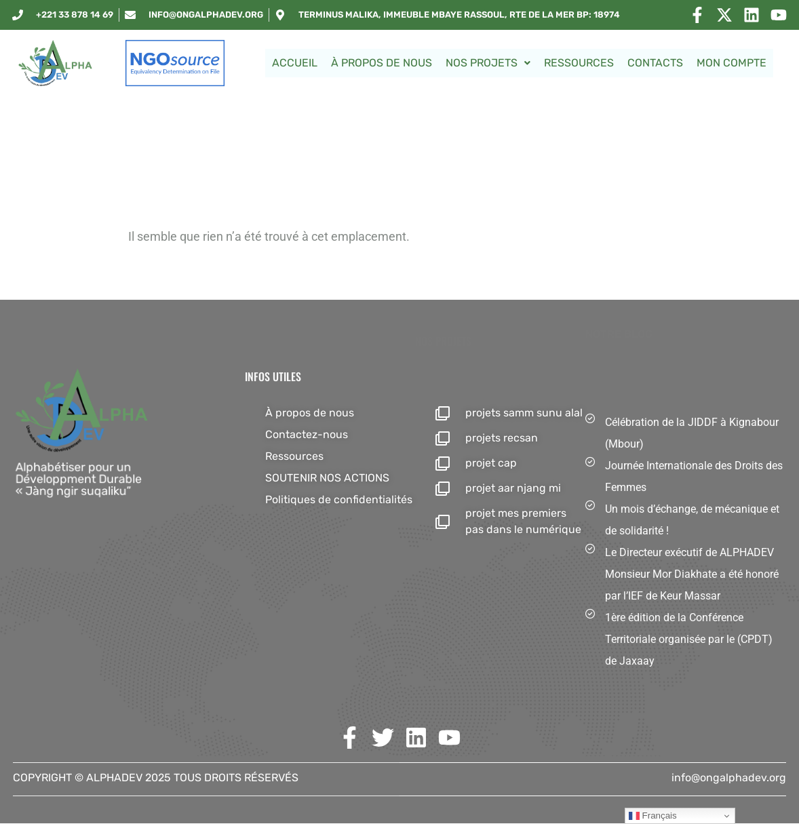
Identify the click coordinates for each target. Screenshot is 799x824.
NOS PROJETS (488, 62)
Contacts (655, 62)
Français (653, 815)
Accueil (294, 62)
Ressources (579, 62)
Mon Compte (731, 62)
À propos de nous (381, 62)
